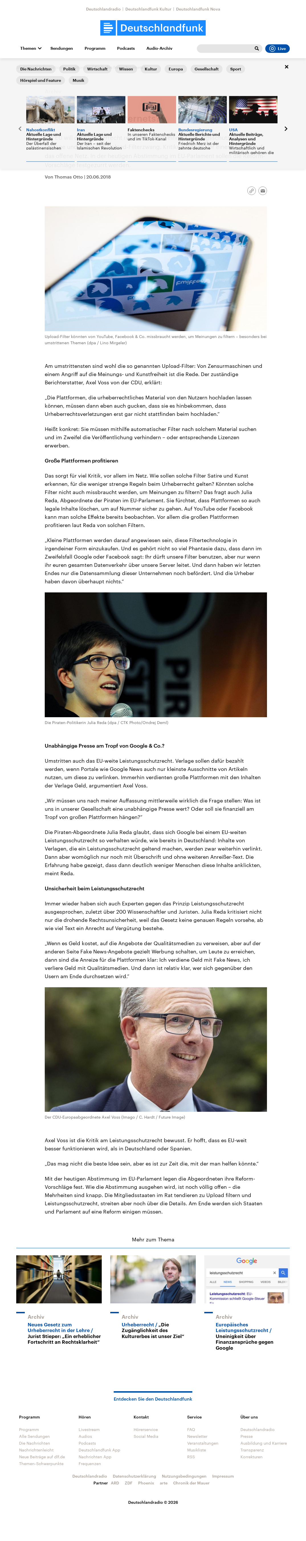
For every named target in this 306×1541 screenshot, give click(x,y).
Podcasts (126, 48)
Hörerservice (146, 1429)
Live (277, 48)
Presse (246, 1436)
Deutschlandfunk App (99, 1449)
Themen (28, 48)
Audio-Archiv (159, 48)
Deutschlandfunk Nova (198, 9)
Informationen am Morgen (64, 67)
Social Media (146, 1436)
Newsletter (197, 1436)
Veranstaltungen (203, 1443)
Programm (95, 48)
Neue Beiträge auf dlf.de (42, 1456)
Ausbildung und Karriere (263, 1443)
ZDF (128, 1482)
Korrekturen (251, 1456)
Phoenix (146, 1482)
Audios (85, 1436)
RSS (191, 1456)
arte (164, 1482)
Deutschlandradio (103, 9)
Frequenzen (90, 1463)
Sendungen (61, 48)
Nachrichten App (95, 1456)
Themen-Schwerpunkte (41, 1463)
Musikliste (196, 1449)
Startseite (25, 67)
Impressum (223, 1476)
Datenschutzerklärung (134, 1476)
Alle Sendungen (34, 1436)
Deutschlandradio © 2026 (153, 1502)
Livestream (89, 1429)
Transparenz (252, 1449)
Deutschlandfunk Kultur (148, 9)
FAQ (191, 1429)
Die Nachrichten (34, 1443)
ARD (115, 1482)
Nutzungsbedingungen (184, 1476)
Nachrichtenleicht (36, 1449)
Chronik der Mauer (191, 1482)
